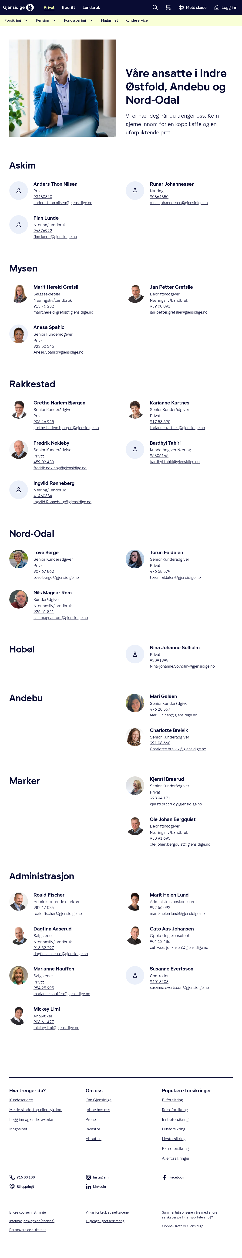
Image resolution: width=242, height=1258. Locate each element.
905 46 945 (45, 424)
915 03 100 (22, 1189)
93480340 (44, 197)
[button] (155, 7)
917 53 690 (161, 424)
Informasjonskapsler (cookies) (33, 1233)
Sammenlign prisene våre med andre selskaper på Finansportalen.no (194, 1227)
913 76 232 (45, 307)
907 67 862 (45, 575)
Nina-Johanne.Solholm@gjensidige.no (184, 672)
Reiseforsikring (175, 1120)
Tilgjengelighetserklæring (105, 1233)
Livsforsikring (174, 1150)
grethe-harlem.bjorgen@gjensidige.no (69, 430)
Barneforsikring (176, 1160)
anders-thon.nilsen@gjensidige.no (65, 203)
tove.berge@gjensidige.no (58, 581)
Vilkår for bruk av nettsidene (108, 1224)
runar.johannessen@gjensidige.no (181, 203)
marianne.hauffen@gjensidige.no (64, 1003)
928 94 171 (161, 805)
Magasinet (18, 1140)
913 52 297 (45, 956)
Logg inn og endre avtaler (32, 1130)
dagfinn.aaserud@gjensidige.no (62, 962)
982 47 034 (45, 915)
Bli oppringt (22, 1199)
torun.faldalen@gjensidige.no (177, 581)
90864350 (160, 197)
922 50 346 (45, 348)
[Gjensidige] (21, 7)
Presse (92, 1130)
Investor (93, 1140)
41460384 (44, 499)
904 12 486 (161, 950)
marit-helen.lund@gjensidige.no (179, 922)
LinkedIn (96, 1199)
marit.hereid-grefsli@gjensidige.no (65, 313)
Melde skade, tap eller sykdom (37, 1120)
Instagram (97, 1190)
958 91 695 (161, 846)
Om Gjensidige (99, 1110)
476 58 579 (161, 575)
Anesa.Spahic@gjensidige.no (60, 354)
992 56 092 (161, 915)
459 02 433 (45, 465)
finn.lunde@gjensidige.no (57, 237)
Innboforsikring (176, 1130)
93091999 (160, 665)
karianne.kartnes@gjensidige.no (179, 430)
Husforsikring (174, 1140)
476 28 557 (161, 715)
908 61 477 (45, 1031)
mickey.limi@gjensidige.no (58, 1038)
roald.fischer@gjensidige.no (59, 922)
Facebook (173, 1190)
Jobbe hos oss (98, 1120)
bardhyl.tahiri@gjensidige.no (176, 465)
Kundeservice (21, 1110)
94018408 (160, 991)
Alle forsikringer (176, 1170)
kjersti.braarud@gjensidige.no (177, 811)
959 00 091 (161, 307)
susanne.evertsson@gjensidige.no (181, 997)
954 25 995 (45, 997)
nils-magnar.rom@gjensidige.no (62, 622)
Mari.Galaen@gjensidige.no (175, 721)
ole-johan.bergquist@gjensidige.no (182, 852)
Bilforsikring (173, 1110)
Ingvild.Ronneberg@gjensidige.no (65, 505)
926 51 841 (45, 616)
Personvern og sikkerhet (28, 1242)
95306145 (160, 458)
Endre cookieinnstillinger (28, 1224)
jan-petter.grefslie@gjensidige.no (181, 313)
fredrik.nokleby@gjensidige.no (62, 471)
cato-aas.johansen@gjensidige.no (180, 956)
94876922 (44, 231)
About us (94, 1150)
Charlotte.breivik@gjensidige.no (179, 755)
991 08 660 (161, 749)
